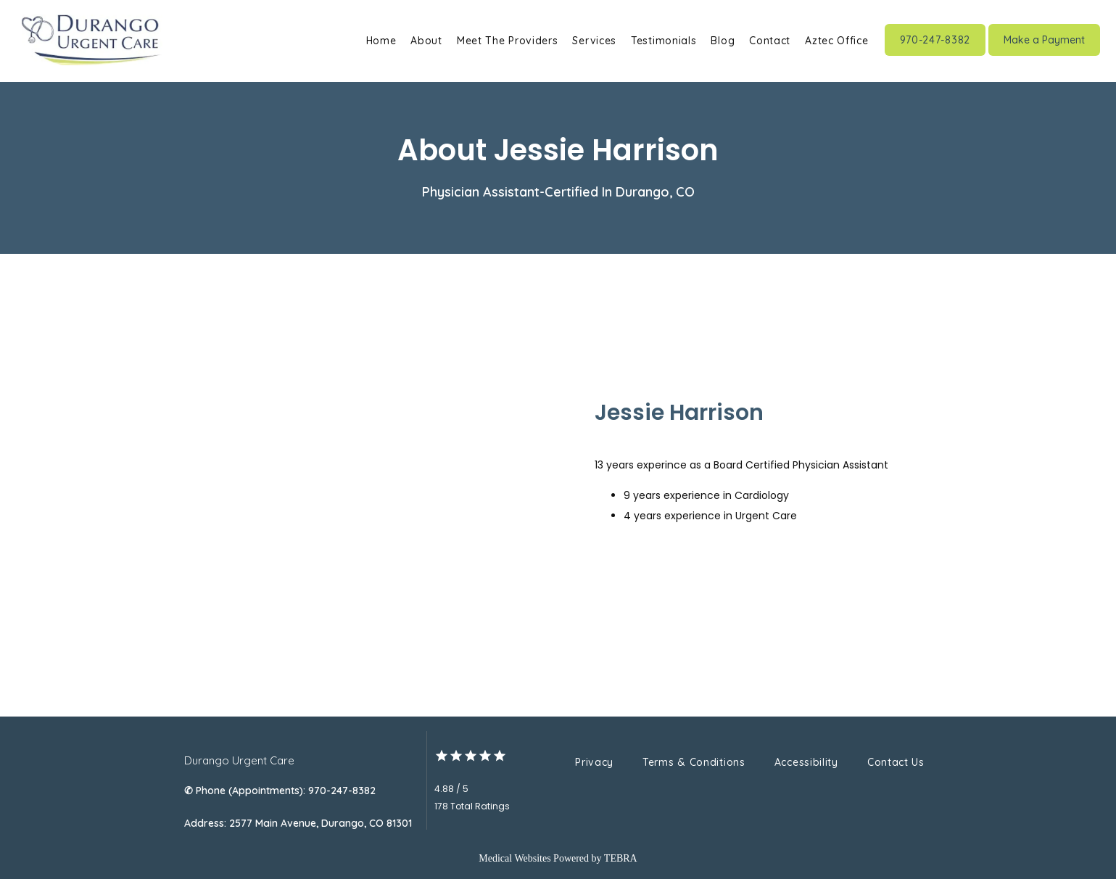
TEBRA (620, 858)
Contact (769, 40)
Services (594, 40)
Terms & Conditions (693, 762)
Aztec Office (836, 40)
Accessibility (806, 762)
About (426, 40)
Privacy (594, 762)
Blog (723, 40)
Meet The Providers (507, 40)
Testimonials (663, 40)
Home (381, 40)
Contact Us (896, 762)
